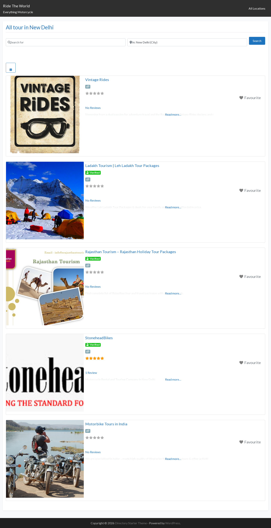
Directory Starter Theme (131, 523)
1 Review (91, 372)
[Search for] (66, 42)
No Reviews (93, 107)
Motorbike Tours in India (106, 424)
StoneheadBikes (99, 337)
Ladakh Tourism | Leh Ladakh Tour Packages (122, 165)
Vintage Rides (97, 79)
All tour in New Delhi (30, 27)
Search (259, 40)
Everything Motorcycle (18, 12)
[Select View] (11, 68)
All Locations (257, 8)
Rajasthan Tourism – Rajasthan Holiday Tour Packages (130, 251)
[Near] (187, 42)
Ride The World (16, 6)
